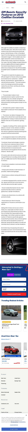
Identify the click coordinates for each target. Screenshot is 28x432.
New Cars (10, 274)
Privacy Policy (18, 412)
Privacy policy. (14, 422)
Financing (3, 383)
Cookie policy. (22, 422)
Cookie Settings (14, 425)
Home (7, 7)
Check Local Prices (14, 294)
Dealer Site (17, 392)
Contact (3, 395)
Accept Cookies (14, 429)
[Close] (26, 415)
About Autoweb (5, 392)
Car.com (17, 403)
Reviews (3, 381)
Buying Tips (18, 381)
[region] (14, 422)
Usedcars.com (5, 403)
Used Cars (17, 274)
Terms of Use (4, 412)
